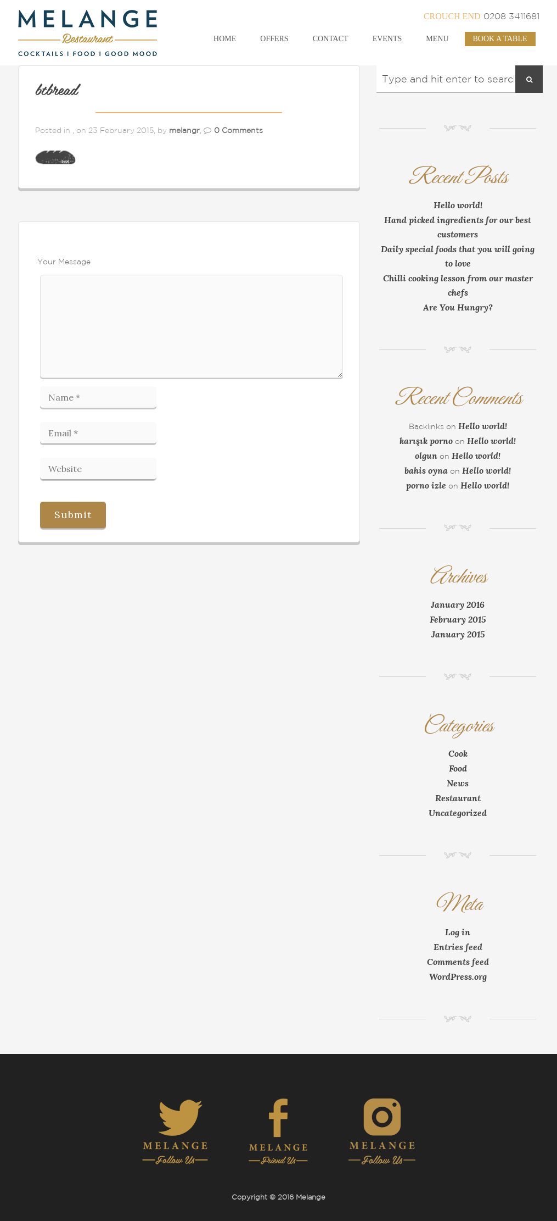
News (458, 783)
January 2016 (458, 604)
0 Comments (238, 130)
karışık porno (426, 440)
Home (224, 39)
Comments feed (458, 961)
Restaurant (458, 797)
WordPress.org (458, 976)
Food (458, 768)
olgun (426, 455)
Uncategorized (458, 812)
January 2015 (458, 634)
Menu (437, 39)
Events (387, 39)
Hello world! (458, 204)
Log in (457, 931)
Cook (458, 753)
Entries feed (458, 946)
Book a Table (500, 39)
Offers (274, 39)
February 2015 (458, 619)
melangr (184, 130)
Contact (330, 39)
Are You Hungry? (458, 307)
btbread (56, 91)
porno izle (426, 485)
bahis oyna (426, 470)
